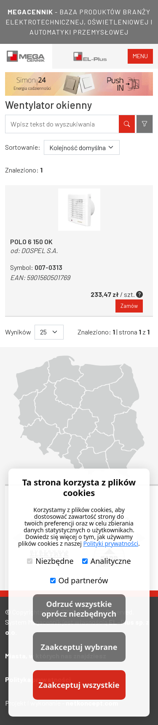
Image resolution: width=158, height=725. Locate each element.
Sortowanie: (22, 147)
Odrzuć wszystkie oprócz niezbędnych (79, 609)
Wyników (18, 332)
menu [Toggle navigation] (140, 55)
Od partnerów (79, 580)
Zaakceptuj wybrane (78, 647)
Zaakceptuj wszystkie (79, 685)
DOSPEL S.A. (39, 250)
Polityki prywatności (110, 543)
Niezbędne (50, 561)
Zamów (129, 305)
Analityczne (106, 561)
